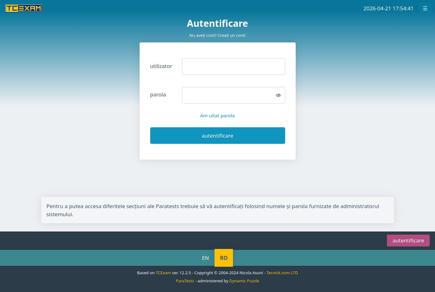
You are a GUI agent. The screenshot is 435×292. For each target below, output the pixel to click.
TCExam (163, 272)
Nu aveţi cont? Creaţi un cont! (217, 35)
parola (158, 94)
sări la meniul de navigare (100, 227)
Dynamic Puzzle (244, 281)
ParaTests (185, 281)
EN (205, 257)
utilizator (161, 66)
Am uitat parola (217, 115)
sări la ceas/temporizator (31, 227)
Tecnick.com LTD (282, 272)
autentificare (408, 240)
